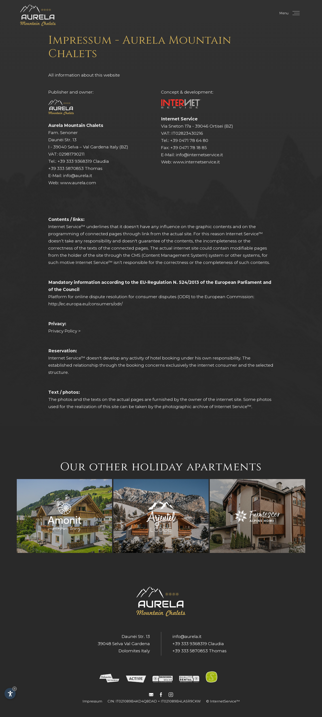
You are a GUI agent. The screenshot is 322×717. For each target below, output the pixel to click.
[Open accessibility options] (10, 693)
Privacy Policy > (64, 331)
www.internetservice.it (196, 162)
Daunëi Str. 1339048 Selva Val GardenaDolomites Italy (124, 643)
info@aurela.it (77, 175)
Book (263, 13)
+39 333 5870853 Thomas (75, 168)
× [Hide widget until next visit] (14, 688)
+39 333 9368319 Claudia (83, 161)
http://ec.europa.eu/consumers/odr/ (85, 303)
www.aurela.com (78, 182)
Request (234, 13)
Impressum (92, 701)
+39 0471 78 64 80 (189, 140)
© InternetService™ (223, 701)
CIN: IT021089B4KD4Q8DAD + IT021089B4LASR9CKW (154, 701)
